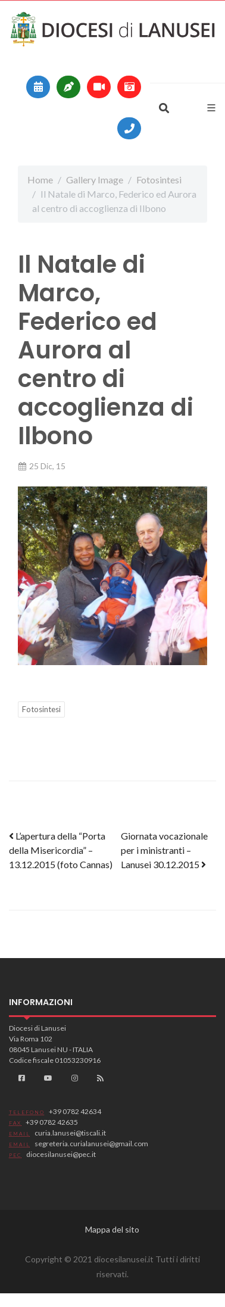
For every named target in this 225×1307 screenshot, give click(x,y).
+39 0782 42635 (52, 1122)
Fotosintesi (159, 179)
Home (40, 179)
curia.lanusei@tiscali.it (70, 1132)
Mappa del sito (112, 1229)
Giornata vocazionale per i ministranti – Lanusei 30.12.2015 (164, 850)
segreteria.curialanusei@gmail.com (91, 1143)
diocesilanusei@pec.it (61, 1154)
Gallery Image (94, 179)
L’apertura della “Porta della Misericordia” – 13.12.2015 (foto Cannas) (60, 850)
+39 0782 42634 (75, 1111)
